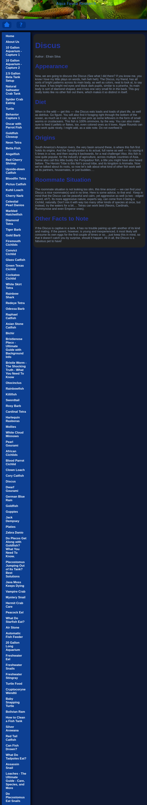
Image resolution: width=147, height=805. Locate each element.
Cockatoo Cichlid (13, 276)
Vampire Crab (15, 591)
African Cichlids (12, 453)
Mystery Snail (15, 597)
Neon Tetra (14, 142)
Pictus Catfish (16, 184)
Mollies (11, 426)
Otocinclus (14, 383)
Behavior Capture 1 (13, 116)
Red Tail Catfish (11, 737)
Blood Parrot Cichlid (15, 462)
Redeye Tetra (15, 303)
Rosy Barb (13, 406)
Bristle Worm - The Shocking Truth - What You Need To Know (16, 370)
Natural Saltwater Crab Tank (13, 90)
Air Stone (12, 627)
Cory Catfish (15, 475)
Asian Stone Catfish (14, 325)
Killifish (11, 394)
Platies (11, 527)
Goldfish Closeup (12, 135)
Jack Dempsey (12, 519)
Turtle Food (14, 683)
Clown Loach (15, 470)
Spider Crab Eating (14, 101)
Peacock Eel (14, 612)
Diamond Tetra (12, 222)
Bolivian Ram (15, 711)
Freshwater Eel (14, 657)
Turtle (10, 108)
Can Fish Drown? (12, 747)
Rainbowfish (15, 388)
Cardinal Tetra (16, 411)
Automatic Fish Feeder (14, 635)
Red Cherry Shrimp (14, 161)
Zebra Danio (14, 532)
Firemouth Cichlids (13, 242)
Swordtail (13, 400)
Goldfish (12, 506)
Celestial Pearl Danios (15, 203)
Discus (11, 481)
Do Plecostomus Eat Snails (15, 797)
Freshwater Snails (14, 666)
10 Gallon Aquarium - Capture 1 (14, 51)
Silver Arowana (12, 728)
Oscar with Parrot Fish (14, 125)
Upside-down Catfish (15, 170)
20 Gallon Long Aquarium (13, 646)
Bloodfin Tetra (16, 178)
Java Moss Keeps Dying (15, 584)
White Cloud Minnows (14, 434)
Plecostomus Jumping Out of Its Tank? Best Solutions (15, 569)
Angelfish (13, 154)
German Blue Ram (15, 498)
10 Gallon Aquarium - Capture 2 (14, 64)
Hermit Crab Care (14, 604)
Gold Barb (13, 235)
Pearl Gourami (12, 443)
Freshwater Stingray (14, 676)
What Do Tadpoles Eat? (16, 756)
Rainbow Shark (12, 295)
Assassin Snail (12, 766)
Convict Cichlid (11, 252)
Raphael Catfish (12, 316)
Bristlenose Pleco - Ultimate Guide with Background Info (14, 348)
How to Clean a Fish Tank (15, 719)
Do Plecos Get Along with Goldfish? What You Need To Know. (16, 547)
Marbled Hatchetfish (14, 212)
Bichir (10, 333)
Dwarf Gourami (12, 489)
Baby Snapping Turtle (13, 702)
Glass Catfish (15, 260)
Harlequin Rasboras (13, 419)
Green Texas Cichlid (15, 267)
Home (10, 36)
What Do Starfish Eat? (15, 619)
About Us (12, 42)
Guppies (12, 511)
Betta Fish (13, 148)
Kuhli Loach (14, 190)
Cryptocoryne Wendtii (16, 691)
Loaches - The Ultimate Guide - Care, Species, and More (16, 781)
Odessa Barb (15, 308)
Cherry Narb (14, 196)
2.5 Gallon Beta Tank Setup (13, 77)
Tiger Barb (13, 229)
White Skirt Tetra (14, 286)
